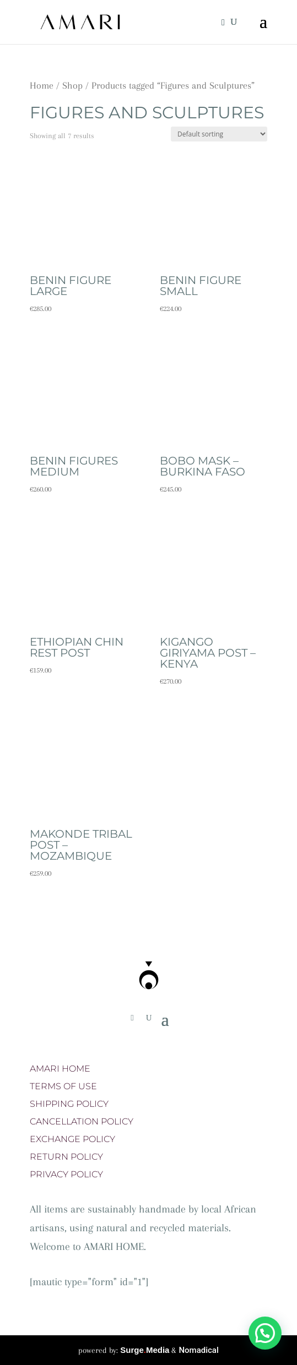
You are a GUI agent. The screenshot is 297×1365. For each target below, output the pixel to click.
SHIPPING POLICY (69, 1104)
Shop (72, 85)
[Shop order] (219, 134)
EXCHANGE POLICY (72, 1139)
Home (41, 85)
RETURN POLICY (66, 1156)
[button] (265, 1333)
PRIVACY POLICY (66, 1174)
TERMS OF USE (63, 1086)
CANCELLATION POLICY (81, 1121)
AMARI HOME (60, 1068)
